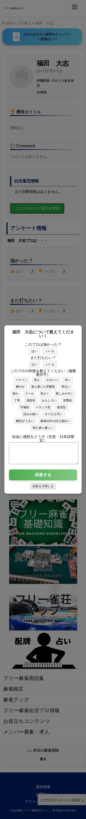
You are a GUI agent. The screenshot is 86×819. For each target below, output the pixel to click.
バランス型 (43, 405)
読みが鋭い (30, 412)
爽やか (20, 384)
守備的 (24, 405)
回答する (43, 477)
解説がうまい (25, 419)
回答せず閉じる (43, 488)
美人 (37, 377)
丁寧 (17, 398)
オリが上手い (54, 412)
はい (34, 349)
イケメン (22, 377)
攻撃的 (67, 398)
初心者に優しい (43, 425)
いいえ (50, 349)
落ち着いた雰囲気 (43, 384)
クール (29, 391)
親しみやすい (65, 391)
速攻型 (61, 405)
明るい (65, 384)
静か (16, 391)
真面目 (30, 398)
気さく (44, 391)
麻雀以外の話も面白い (55, 419)
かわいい (52, 377)
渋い (68, 377)
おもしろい (49, 398)
